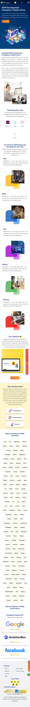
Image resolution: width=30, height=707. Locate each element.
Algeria (4, 446)
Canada (15, 471)
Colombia (22, 471)
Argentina (24, 446)
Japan (23, 506)
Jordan (4, 510)
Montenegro (22, 540)
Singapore (14, 570)
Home (6, 668)
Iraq (18, 501)
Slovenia (6, 574)
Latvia (15, 514)
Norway (23, 553)
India (5, 441)
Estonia (11, 484)
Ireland (23, 501)
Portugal (19, 561)
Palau (12, 557)
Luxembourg (23, 523)
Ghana (12, 493)
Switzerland (19, 583)
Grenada (25, 493)
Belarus (12, 458)
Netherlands (21, 548)
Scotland (15, 600)
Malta (17, 531)
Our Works (5, 21)
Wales (21, 600)
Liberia (15, 518)
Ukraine (21, 587)
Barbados (5, 458)
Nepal (14, 548)
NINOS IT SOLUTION (8, 699)
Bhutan (5, 463)
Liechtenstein (7, 523)
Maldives (6, 531)
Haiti (11, 497)
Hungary (17, 497)
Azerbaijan (7, 454)
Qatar (25, 561)
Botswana (18, 463)
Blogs (6, 676)
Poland (12, 561)
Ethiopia (24, 484)
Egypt (25, 480)
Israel (11, 506)
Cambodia (24, 467)
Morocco (8, 544)
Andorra (11, 446)
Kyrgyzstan (8, 514)
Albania (24, 441)
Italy (6, 506)
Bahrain (15, 454)
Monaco (7, 540)
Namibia (22, 544)
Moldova (22, 536)
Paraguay (18, 557)
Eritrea (5, 484)
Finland (10, 488)
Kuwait (25, 510)
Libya (21, 518)
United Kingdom (9, 591)
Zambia (14, 596)
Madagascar (8, 527)
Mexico (15, 536)
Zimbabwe (21, 596)
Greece (18, 493)
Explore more (15, 377)
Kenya (19, 510)
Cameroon (8, 471)
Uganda (15, 587)
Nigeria (16, 553)
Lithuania (15, 523)
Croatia (5, 476)
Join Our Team (19, 668)
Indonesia (7, 501)
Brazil (24, 463)
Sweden (11, 583)
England (9, 600)
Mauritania (23, 531)
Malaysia (22, 527)
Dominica (12, 480)
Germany (5, 493)
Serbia (7, 570)
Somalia (24, 574)
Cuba (11, 476)
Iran (13, 501)
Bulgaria (11, 467)
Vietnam (8, 596)
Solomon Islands (15, 574)
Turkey (8, 587)
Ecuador (19, 480)
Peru (25, 557)
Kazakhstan (12, 510)
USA (17, 591)
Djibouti (5, 480)
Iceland (24, 497)
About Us (7, 671)
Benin (25, 458)
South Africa (9, 578)
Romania (8, 566)
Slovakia (22, 570)
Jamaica (17, 506)
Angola (17, 446)
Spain (15, 578)
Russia (13, 566)
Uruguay (23, 591)
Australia (15, 450)
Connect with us (20, 671)
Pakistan (6, 557)
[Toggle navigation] (28, 2)
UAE (10, 441)
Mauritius (8, 536)
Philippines (5, 561)
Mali (12, 531)
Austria (22, 450)
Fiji (5, 488)
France (17, 488)
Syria (25, 583)
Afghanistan (17, 441)
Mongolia (14, 540)
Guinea (5, 497)
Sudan (4, 583)
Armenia (8, 450)
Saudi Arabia (21, 566)
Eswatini (18, 484)
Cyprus (17, 476)
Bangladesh (22, 454)
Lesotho (9, 518)
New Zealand (8, 553)
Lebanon (22, 514)
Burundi (17, 467)
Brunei (4, 467)
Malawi (16, 527)
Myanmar (15, 544)
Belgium (19, 458)
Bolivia (11, 463)
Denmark (24, 476)
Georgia (23, 488)
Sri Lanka (22, 578)
